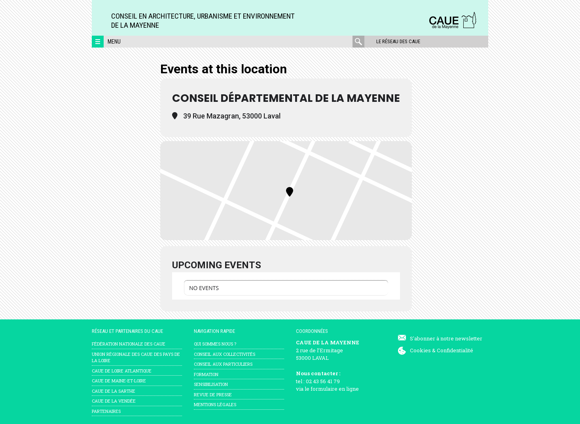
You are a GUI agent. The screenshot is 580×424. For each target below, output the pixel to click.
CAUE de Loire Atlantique (122, 371)
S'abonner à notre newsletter (446, 338)
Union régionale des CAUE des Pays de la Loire (136, 357)
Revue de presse (213, 394)
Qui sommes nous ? (215, 344)
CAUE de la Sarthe (113, 391)
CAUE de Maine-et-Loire (119, 381)
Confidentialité (455, 350)
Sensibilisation (211, 384)
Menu (114, 41)
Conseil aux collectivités (224, 354)
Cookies (420, 350)
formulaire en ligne (335, 388)
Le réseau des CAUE (398, 41)
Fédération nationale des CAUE (128, 344)
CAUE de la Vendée (114, 401)
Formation (206, 374)
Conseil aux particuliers (223, 364)
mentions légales (215, 404)
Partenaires (106, 411)
